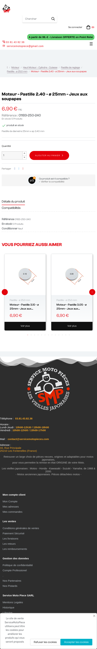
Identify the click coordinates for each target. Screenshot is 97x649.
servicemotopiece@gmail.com (25, 46)
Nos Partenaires (12, 580)
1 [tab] (27, 335)
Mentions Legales (13, 602)
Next (92, 292)
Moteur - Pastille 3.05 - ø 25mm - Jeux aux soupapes (71, 307)
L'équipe (7, 612)
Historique (8, 607)
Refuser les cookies (45, 642)
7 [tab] (48, 335)
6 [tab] (45, 335)
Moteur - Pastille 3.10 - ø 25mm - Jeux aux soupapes (24, 307)
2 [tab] (31, 335)
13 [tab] (69, 335)
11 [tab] (62, 335)
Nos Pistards (10, 585)
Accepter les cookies (76, 642)
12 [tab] (66, 335)
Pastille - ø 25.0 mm (20, 300)
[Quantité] (12, 155)
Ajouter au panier (47, 155)
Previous (5, 292)
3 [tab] (34, 335)
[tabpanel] (25, 292)
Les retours (9, 543)
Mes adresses (11, 506)
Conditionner (9, 228)
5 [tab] (41, 335)
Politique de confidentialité (18, 565)
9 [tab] (55, 335)
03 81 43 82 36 (13, 42)
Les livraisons (10, 538)
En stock (6, 118)
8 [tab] (52, 335)
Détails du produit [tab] (13, 201)
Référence (8, 219)
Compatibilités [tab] (11, 208)
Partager (14, 168)
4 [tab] (38, 335)
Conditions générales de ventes (21, 528)
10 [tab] (59, 335)
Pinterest (23, 168)
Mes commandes (12, 511)
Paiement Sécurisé (13, 533)
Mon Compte (10, 501)
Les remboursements (15, 548)
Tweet (18, 168)
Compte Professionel (15, 570)
